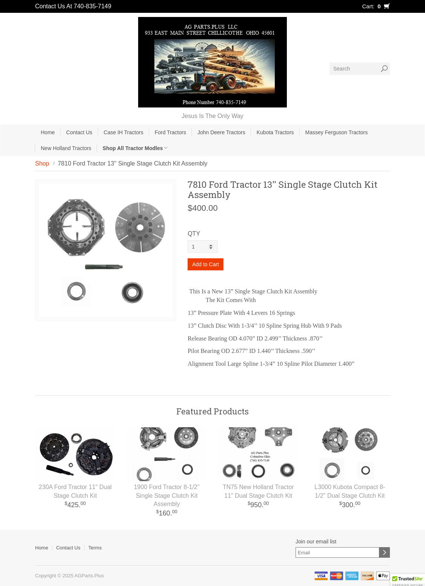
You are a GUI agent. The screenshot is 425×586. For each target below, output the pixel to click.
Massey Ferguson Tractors (336, 132)
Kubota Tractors (275, 132)
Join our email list (316, 541)
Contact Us (79, 132)
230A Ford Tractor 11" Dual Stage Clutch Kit (75, 491)
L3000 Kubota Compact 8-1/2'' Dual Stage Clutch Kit (349, 491)
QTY (194, 233)
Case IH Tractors (123, 132)
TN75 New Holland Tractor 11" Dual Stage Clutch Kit (258, 491)
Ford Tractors (170, 132)
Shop (42, 163)
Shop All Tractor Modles (135, 148)
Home (48, 132)
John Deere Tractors (221, 132)
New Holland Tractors (66, 148)
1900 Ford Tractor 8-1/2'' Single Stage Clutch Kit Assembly (167, 496)
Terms (95, 548)
